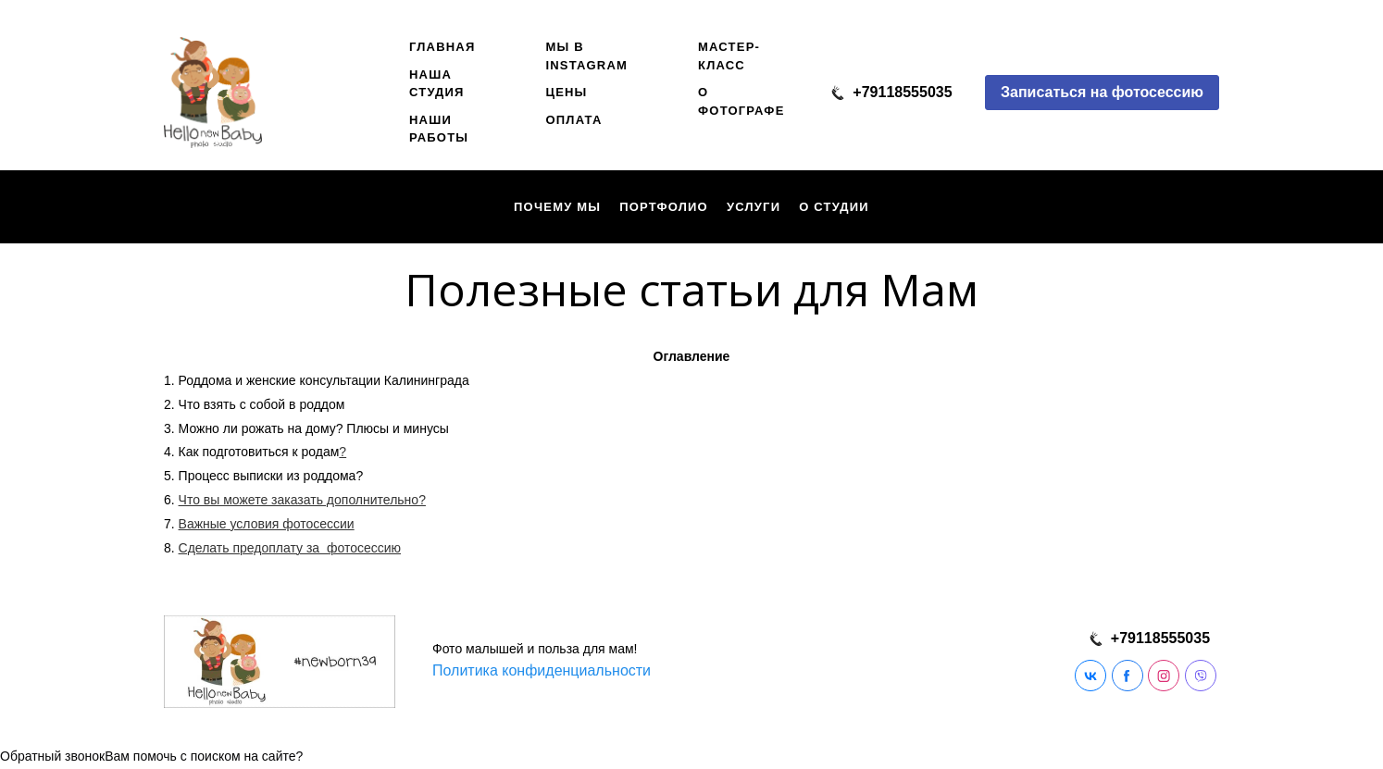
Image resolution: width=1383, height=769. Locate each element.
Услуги (753, 207)
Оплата (573, 120)
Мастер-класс (729, 56)
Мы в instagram (586, 56)
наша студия (437, 84)
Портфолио (663, 207)
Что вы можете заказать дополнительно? (302, 499)
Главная (442, 47)
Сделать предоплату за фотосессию (290, 547)
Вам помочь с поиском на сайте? (204, 756)
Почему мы (557, 207)
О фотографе (741, 101)
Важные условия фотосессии (267, 523)
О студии (834, 207)
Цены (566, 92)
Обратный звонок (52, 756)
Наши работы (438, 129)
